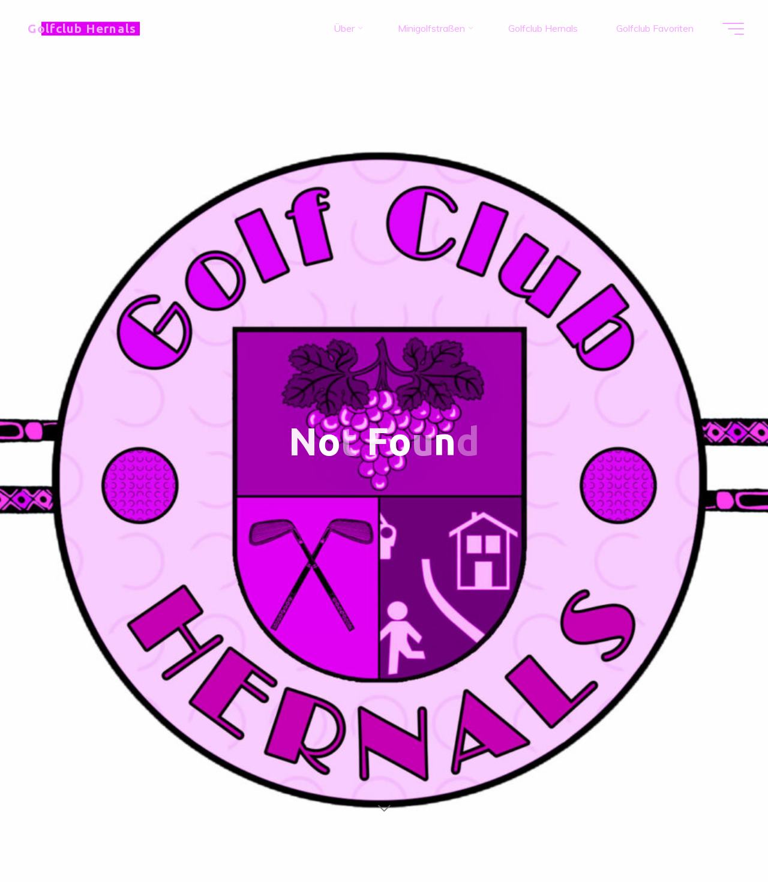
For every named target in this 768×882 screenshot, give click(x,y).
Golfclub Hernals (82, 28)
